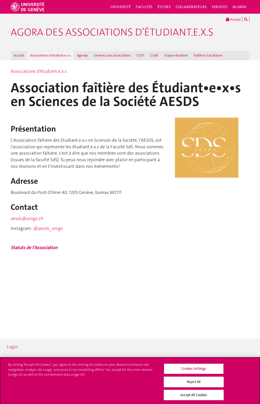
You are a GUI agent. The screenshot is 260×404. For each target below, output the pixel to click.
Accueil (19, 55)
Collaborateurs (191, 7)
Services (220, 7)
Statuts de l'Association (34, 248)
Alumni (240, 7)
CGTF (140, 55)
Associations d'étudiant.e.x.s (50, 55)
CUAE (154, 55)
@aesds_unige (48, 228)
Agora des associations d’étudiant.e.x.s (112, 32)
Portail (233, 19)
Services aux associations (112, 55)
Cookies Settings (193, 370)
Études (164, 7)
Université (120, 7)
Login (12, 347)
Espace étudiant (176, 55)
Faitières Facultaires (208, 55)
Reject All (193, 383)
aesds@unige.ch (27, 218)
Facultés (144, 7)
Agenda (82, 55)
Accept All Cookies (193, 396)
